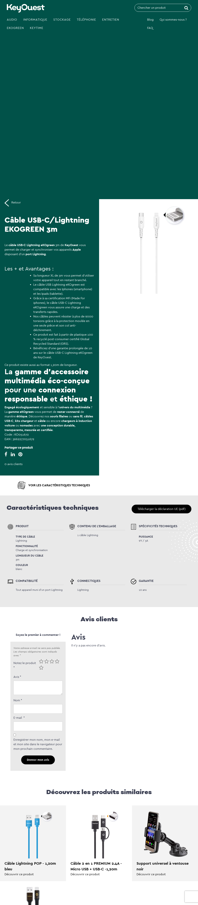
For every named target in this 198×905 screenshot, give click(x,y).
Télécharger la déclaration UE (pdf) (161, 509)
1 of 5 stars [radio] (41, 661)
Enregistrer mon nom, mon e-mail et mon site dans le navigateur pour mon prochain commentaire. (37, 744)
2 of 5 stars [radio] (46, 661)
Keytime (36, 28)
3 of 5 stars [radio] (52, 661)
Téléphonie (86, 19)
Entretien (110, 19)
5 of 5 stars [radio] (41, 667)
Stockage (62, 19)
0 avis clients (14, 464)
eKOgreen (15, 28)
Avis (17, 677)
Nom (17, 700)
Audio (12, 19)
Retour (13, 203)
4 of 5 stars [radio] (57, 661)
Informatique (35, 19)
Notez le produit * (24, 665)
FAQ (150, 28)
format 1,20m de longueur (58, 365)
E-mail (19, 717)
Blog (150, 19)
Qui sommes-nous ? (173, 19)
